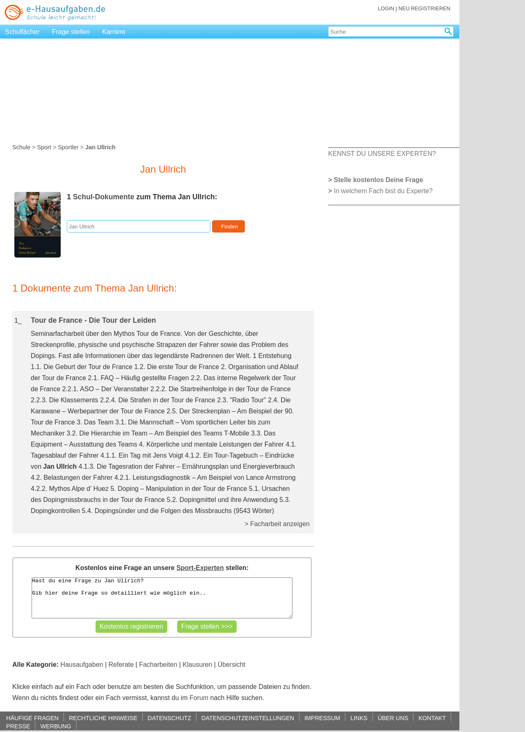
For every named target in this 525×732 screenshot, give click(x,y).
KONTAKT (432, 718)
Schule (21, 147)
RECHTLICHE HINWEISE (103, 718)
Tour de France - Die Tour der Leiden (93, 320)
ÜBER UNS (393, 718)
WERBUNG (55, 726)
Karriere (114, 31)
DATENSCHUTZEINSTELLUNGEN (247, 718)
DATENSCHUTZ (169, 718)
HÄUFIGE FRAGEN (32, 718)
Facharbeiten (158, 664)
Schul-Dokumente (104, 197)
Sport (44, 147)
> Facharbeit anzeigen (277, 523)
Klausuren (197, 664)
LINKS (359, 718)
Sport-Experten (200, 567)
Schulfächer (22, 31)
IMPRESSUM (322, 718)
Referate (121, 664)
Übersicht (231, 664)
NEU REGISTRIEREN (424, 8)
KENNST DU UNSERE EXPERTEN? (382, 153)
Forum (198, 697)
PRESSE (18, 726)
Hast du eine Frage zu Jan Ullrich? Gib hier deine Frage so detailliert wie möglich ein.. (162, 597)
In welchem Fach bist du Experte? (383, 190)
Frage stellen (71, 31)
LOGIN (386, 8)
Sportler (68, 147)
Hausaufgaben (81, 664)
